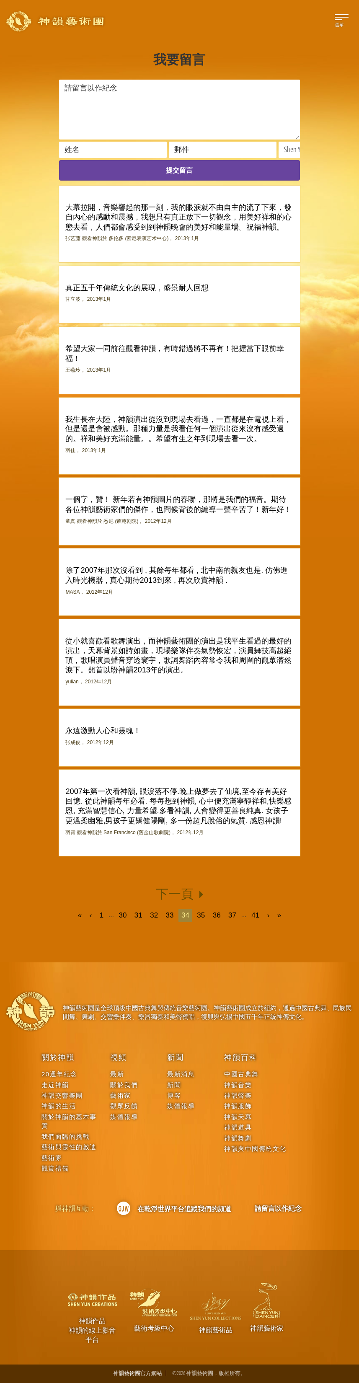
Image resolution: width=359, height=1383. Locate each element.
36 (217, 915)
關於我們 (124, 1084)
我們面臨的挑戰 (65, 1136)
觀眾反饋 (124, 1105)
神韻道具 (238, 1127)
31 (138, 915)
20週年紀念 (59, 1074)
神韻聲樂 (238, 1095)
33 (170, 915)
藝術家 (51, 1157)
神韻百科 (240, 1057)
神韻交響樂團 (62, 1095)
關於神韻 (58, 1057)
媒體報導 (124, 1116)
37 (232, 915)
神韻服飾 (238, 1105)
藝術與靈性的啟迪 (69, 1146)
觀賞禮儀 (55, 1168)
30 (123, 915)
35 (201, 915)
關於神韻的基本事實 (69, 1121)
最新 (117, 1074)
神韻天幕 (238, 1116)
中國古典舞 (241, 1074)
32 (154, 915)
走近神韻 (55, 1084)
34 (185, 915)
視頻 (118, 1057)
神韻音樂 (238, 1084)
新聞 (175, 1057)
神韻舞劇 (238, 1138)
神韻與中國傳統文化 (255, 1148)
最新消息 (181, 1074)
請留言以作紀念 (278, 1208)
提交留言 (179, 170)
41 (255, 915)
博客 (174, 1095)
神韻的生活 (58, 1105)
